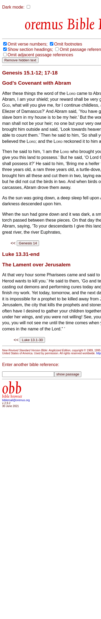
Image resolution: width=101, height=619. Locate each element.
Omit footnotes (68, 44)
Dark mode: (13, 7)
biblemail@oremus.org (16, 400)
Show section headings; (30, 49)
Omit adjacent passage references (40, 55)
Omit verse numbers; (27, 44)
